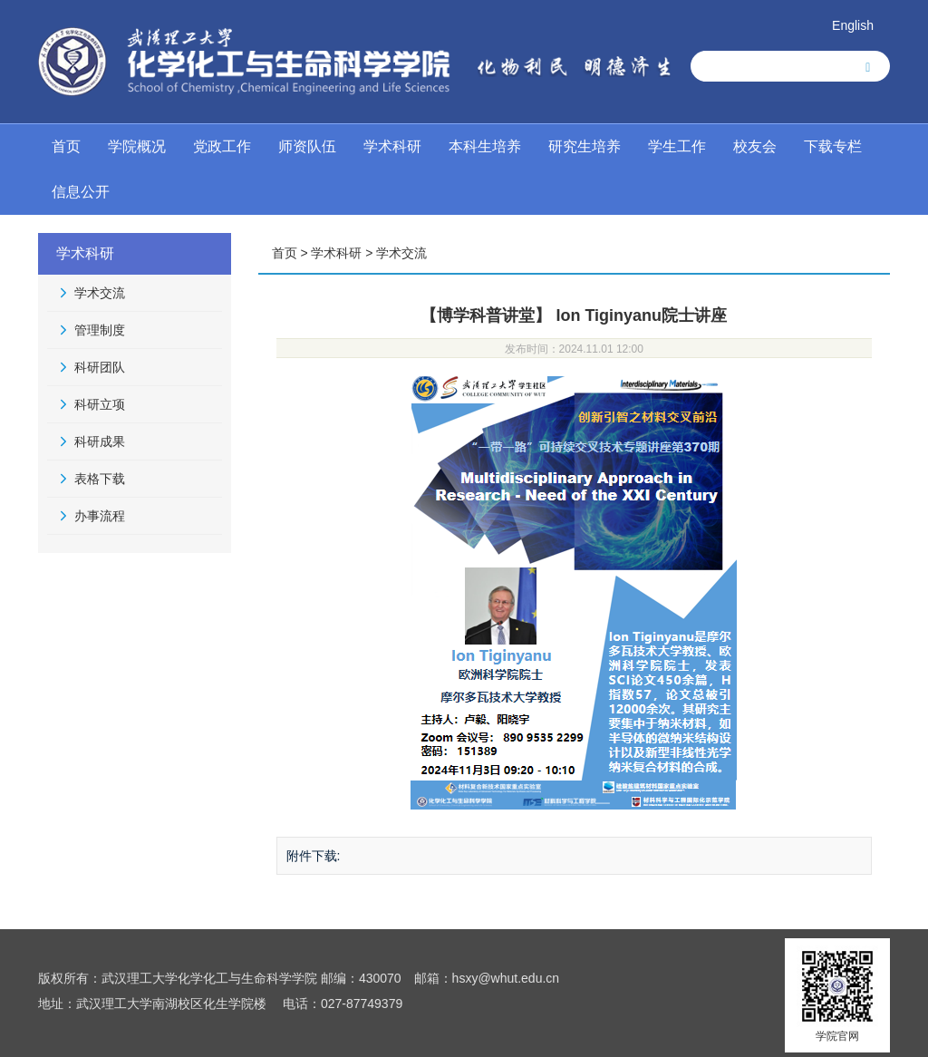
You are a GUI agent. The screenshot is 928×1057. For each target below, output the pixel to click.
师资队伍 (307, 146)
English (853, 25)
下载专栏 (833, 146)
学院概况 (137, 146)
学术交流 (99, 293)
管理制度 (99, 330)
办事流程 (99, 516)
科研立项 (99, 404)
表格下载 (99, 478)
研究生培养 (584, 146)
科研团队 (99, 367)
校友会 (755, 146)
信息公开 (81, 191)
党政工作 (222, 146)
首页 (66, 146)
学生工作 (677, 146)
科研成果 (99, 441)
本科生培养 (485, 146)
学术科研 (392, 146)
